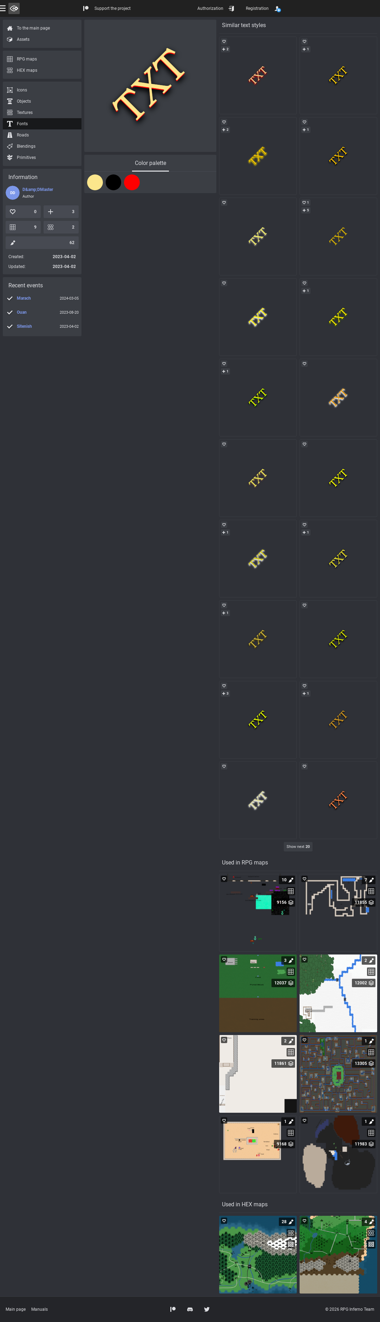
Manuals (39, 1309)
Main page (16, 1309)
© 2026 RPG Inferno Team (349, 1309)
